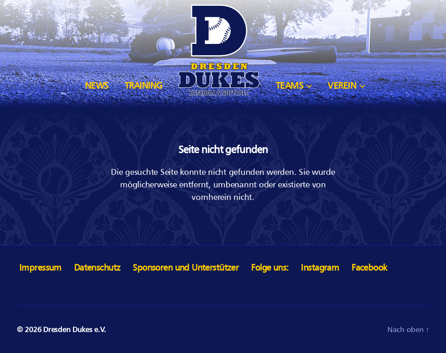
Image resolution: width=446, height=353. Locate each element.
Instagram (320, 267)
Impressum (40, 267)
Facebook (369, 267)
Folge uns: (269, 267)
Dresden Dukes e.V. (74, 329)
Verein (342, 85)
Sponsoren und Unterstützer (185, 267)
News (96, 85)
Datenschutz (97, 267)
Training (143, 85)
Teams (289, 85)
